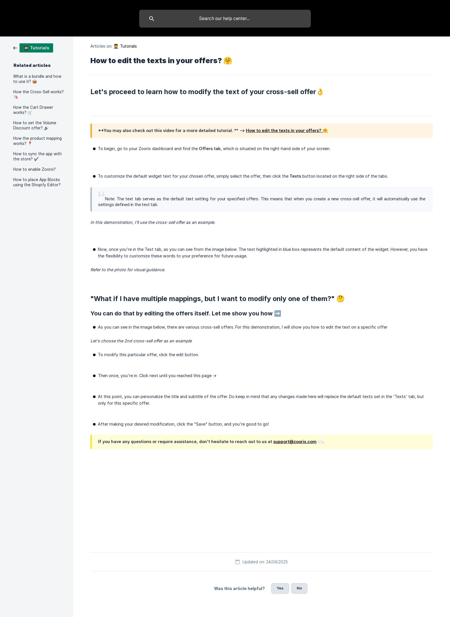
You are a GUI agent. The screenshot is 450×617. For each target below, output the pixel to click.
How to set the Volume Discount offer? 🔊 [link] (34, 125)
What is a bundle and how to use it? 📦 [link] (37, 79)
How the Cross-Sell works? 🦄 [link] (38, 94)
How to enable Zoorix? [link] (34, 169)
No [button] (299, 588)
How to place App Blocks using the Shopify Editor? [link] (37, 182)
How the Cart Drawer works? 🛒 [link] (33, 110)
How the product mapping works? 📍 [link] (37, 141)
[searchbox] (225, 19)
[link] (33, 47)
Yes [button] (280, 588)
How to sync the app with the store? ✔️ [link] (37, 156)
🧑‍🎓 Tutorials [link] (125, 46)
